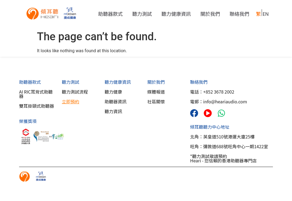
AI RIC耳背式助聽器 (36, 93)
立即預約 (70, 101)
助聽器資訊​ (116, 101)
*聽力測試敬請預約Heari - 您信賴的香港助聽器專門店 (223, 158)
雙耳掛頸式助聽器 (36, 106)
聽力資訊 (113, 111)
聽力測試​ (70, 82)
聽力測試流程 (75, 91)
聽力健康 (113, 91)
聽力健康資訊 (177, 14)
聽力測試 (143, 14)
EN (266, 14)
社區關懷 (156, 101)
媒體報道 (156, 91)
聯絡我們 (239, 14)
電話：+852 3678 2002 (212, 91)
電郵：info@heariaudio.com (218, 101)
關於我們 (211, 14)
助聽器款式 (111, 14)
